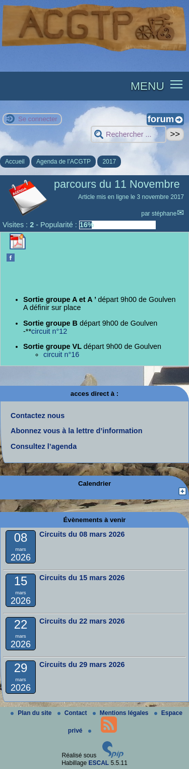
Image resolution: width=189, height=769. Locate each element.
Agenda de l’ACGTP (63, 161)
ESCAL (99, 762)
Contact (73, 712)
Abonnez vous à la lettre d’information (76, 431)
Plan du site (32, 712)
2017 (109, 161)
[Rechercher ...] (128, 134)
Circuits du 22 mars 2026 (82, 621)
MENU (147, 85)
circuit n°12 (49, 331)
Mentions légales (121, 712)
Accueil (15, 161)
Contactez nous (38, 416)
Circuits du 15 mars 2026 (82, 578)
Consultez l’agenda (44, 446)
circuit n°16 (61, 354)
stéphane (164, 213)
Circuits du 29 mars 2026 (82, 664)
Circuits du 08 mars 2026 (82, 534)
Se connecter (37, 119)
